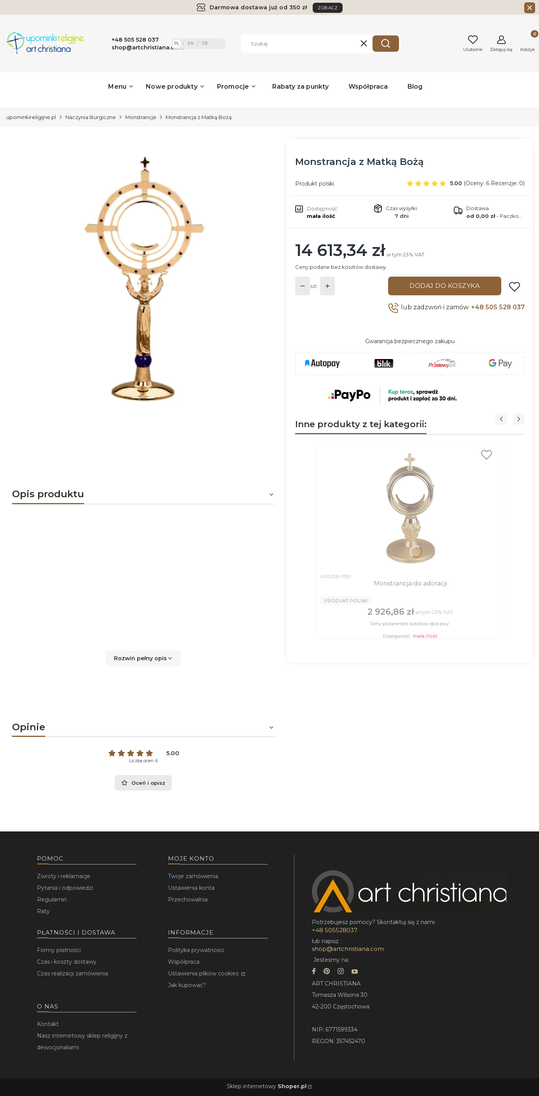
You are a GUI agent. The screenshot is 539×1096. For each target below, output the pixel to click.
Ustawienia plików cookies (204, 973)
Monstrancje (140, 117)
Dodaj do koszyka (445, 285)
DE (205, 43)
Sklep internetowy (266, 1086)
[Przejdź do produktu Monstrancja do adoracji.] (410, 507)
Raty (43, 911)
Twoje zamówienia (193, 876)
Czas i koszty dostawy (66, 961)
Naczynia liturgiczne (90, 117)
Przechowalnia (188, 899)
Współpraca (184, 961)
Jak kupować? (187, 985)
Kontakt (48, 1024)
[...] (137, 276)
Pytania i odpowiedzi (65, 887)
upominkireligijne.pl (31, 117)
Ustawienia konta (191, 887)
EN (191, 43)
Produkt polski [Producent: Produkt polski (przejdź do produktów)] (314, 183)
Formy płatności (59, 950)
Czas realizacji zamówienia (72, 973)
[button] (386, 43)
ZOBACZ (328, 8)
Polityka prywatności (196, 950)
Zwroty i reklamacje (63, 876)
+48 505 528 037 (498, 307)
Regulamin (52, 899)
